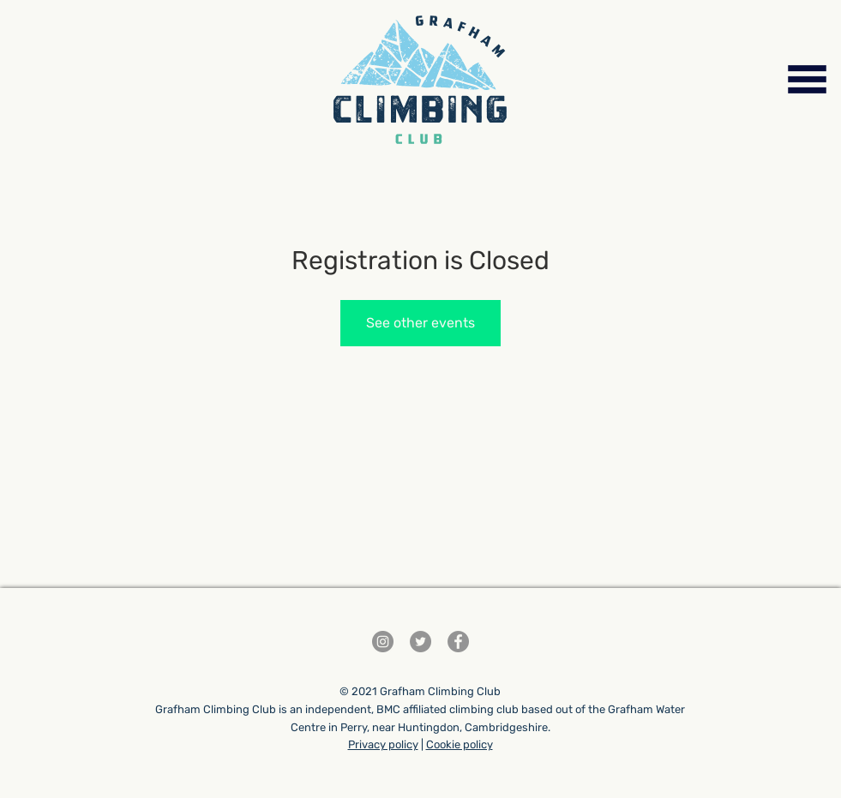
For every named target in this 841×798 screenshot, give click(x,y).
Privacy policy (383, 744)
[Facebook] (458, 641)
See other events (420, 323)
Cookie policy (459, 744)
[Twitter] (420, 641)
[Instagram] (382, 641)
